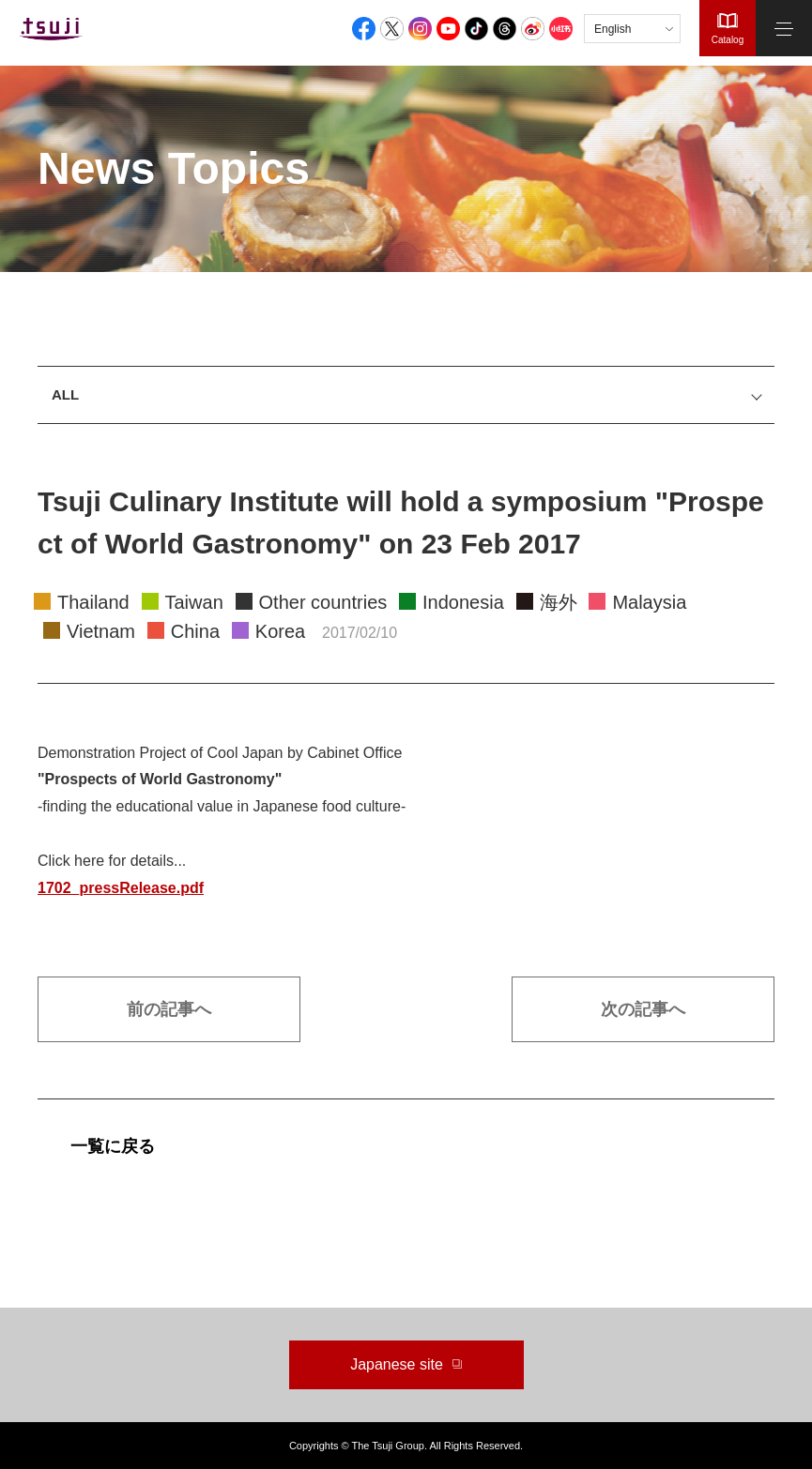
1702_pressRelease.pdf (121, 888)
